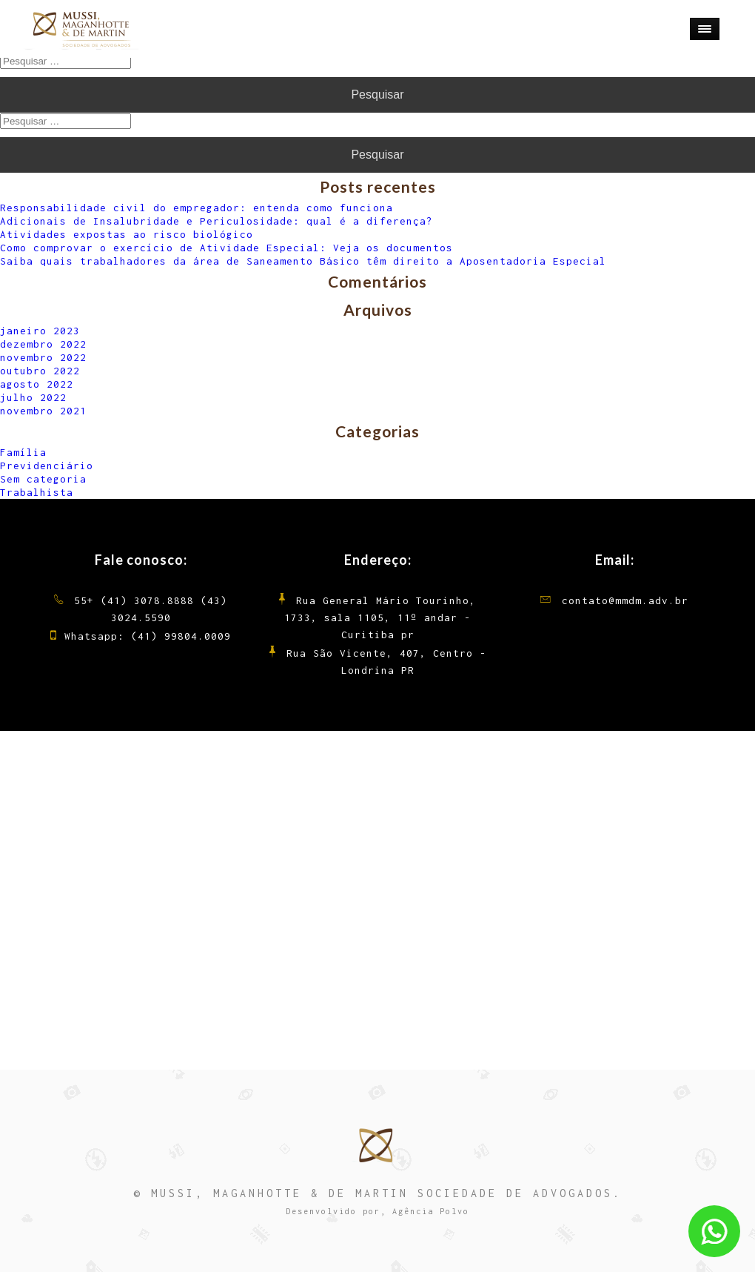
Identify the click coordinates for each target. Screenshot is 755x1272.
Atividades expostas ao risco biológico (126, 234)
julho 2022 (33, 397)
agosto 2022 (36, 384)
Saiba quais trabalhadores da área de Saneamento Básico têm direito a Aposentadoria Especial (303, 261)
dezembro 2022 (43, 344)
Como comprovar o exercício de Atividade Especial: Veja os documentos (226, 248)
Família (23, 452)
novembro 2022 (43, 357)
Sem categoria (43, 479)
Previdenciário (46, 465)
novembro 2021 (43, 411)
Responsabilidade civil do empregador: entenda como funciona (196, 207)
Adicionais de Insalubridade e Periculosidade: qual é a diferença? (216, 221)
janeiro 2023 (40, 331)
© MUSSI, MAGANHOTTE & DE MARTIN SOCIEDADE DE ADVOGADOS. (377, 1193)
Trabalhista (36, 492)
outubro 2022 (40, 371)
